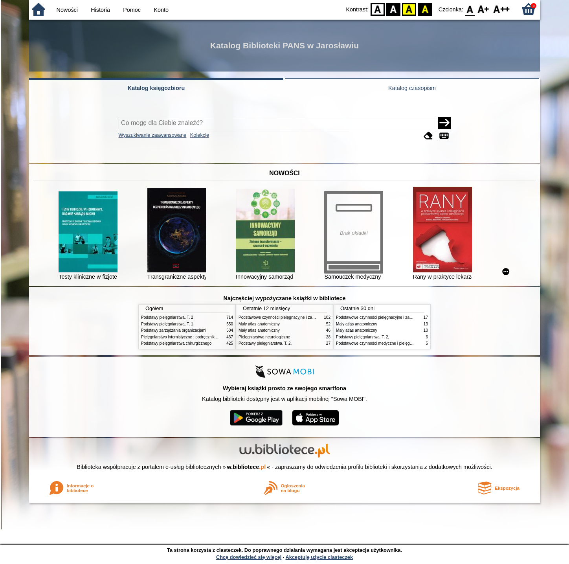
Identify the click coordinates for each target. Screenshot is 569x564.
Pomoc (132, 10)
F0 (470, 9)
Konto (161, 10)
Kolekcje (199, 135)
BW (393, 9)
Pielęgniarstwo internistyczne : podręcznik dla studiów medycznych (200, 337)
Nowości (67, 10)
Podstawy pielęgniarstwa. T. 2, (265, 343)
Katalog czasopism (412, 88)
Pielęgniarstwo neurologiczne (264, 337)
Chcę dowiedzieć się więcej (248, 557)
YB (409, 9)
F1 (483, 9)
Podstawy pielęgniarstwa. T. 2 (167, 317)
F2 (501, 9)
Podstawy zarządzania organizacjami (173, 330)
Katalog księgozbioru (156, 88)
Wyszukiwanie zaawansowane (153, 135)
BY (425, 9)
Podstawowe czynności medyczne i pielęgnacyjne (379, 343)
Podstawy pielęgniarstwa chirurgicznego (176, 343)
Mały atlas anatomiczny (259, 324)
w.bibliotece (246, 467)
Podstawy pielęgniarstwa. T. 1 (167, 324)
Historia (100, 10)
